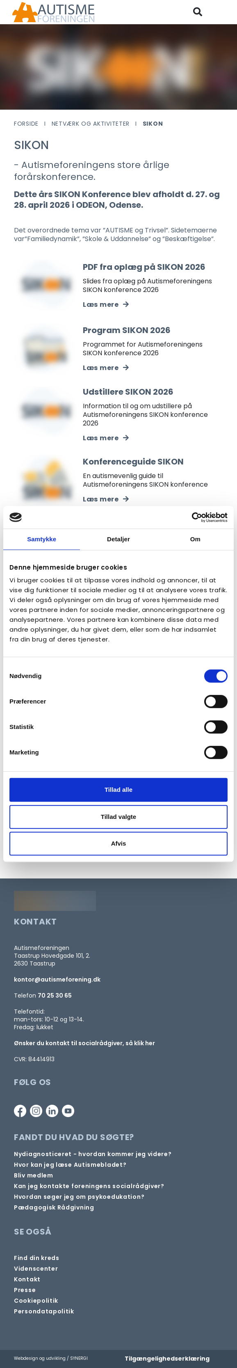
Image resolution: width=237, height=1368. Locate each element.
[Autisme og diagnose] (93, 1154)
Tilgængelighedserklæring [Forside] (167, 1358)
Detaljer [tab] (118, 539)
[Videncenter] (36, 1269)
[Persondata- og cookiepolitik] (36, 1301)
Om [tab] (195, 539)
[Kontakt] (27, 1279)
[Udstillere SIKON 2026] (106, 438)
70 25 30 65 (55, 995)
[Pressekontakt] (25, 1290)
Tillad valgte (118, 816)
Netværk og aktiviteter (91, 124)
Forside (26, 124)
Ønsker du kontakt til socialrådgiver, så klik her (84, 1043)
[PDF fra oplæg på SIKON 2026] (106, 304)
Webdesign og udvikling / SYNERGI (51, 1358)
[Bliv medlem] (33, 1175)
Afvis (118, 843)
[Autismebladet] (70, 1165)
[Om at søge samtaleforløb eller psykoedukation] (79, 1197)
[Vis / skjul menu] (220, 12)
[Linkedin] (52, 1111)
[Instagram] (36, 1111)
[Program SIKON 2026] (106, 367)
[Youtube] (68, 1111)
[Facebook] (20, 1111)
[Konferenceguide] (106, 499)
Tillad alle (118, 789)
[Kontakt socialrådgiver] (89, 1186)
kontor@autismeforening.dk (57, 979)
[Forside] (53, 12)
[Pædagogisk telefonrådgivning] (54, 1208)
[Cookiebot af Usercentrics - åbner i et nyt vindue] (192, 517)
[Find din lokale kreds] (36, 1258)
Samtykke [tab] (41, 539)
